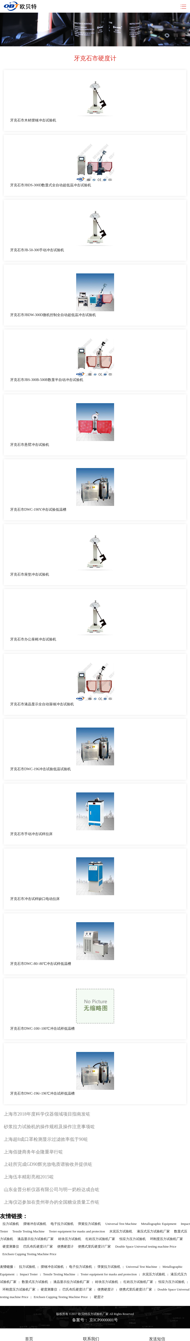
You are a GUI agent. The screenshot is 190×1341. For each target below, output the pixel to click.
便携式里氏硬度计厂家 (94, 1246)
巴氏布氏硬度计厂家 (38, 1246)
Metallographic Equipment (159, 1224)
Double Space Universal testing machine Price (146, 1246)
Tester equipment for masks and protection (77, 1231)
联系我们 (91, 1335)
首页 (29, 1335)
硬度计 (99, 1297)
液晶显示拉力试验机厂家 (35, 1239)
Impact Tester (29, 1274)
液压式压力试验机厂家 (153, 1231)
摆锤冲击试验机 (34, 1224)
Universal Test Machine (121, 1224)
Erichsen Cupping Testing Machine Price (29, 1254)
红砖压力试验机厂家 (100, 1239)
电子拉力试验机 (62, 1224)
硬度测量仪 (11, 1246)
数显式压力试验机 (35, 1282)
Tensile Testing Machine (28, 1231)
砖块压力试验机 (69, 1239)
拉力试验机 (11, 1224)
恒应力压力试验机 (132, 1239)
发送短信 (157, 1335)
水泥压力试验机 (120, 1231)
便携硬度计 (65, 1246)
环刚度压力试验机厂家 (166, 1239)
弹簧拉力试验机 (89, 1224)
